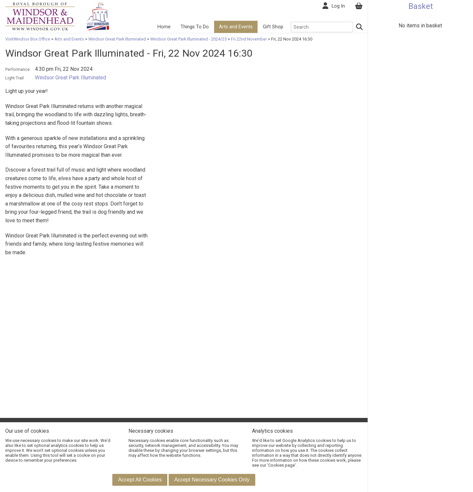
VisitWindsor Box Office (28, 39)
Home (164, 27)
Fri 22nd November (249, 39)
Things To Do (195, 27)
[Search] (359, 27)
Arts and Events (236, 27)
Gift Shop (273, 27)
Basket (420, 6)
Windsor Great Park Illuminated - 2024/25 (188, 39)
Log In (338, 6)
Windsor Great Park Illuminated (117, 39)
